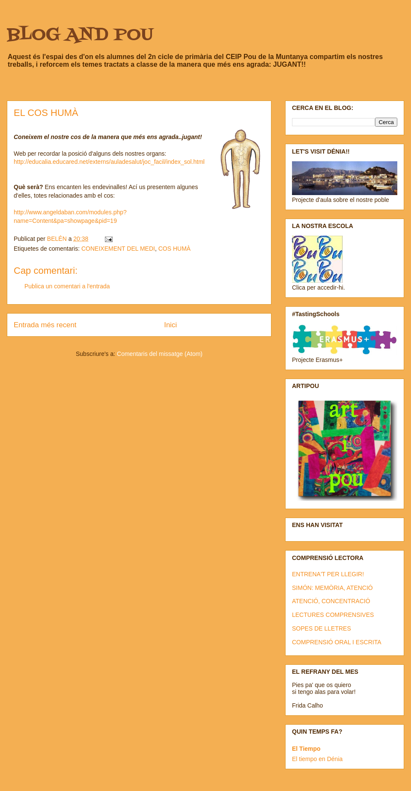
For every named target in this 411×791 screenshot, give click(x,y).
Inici (170, 325)
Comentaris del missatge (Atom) (160, 353)
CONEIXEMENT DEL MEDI (118, 248)
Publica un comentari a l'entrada (67, 286)
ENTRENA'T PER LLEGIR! (328, 574)
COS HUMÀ (174, 248)
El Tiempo (306, 748)
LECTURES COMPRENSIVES (333, 614)
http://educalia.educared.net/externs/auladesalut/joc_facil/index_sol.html (109, 161)
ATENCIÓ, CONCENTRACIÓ (331, 601)
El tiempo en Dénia (317, 758)
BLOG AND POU (80, 35)
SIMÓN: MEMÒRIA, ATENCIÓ (332, 587)
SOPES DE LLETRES (321, 628)
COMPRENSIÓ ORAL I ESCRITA (336, 642)
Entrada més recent (45, 325)
